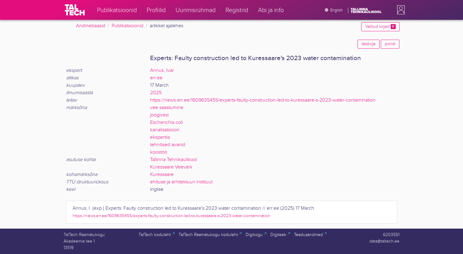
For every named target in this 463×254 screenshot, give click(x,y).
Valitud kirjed (380, 26)
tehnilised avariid (167, 145)
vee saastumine (166, 108)
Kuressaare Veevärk (171, 167)
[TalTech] (75, 10)
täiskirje (369, 44)
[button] (399, 10)
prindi (390, 44)
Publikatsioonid (127, 26)
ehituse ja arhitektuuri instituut (181, 182)
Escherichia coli (166, 122)
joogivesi (159, 115)
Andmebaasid (90, 26)
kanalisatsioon (165, 130)
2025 (156, 93)
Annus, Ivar (162, 70)
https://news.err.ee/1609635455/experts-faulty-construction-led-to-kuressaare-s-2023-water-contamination (263, 100)
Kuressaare (162, 174)
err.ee (156, 78)
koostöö (158, 152)
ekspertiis (160, 137)
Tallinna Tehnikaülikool (173, 160)
